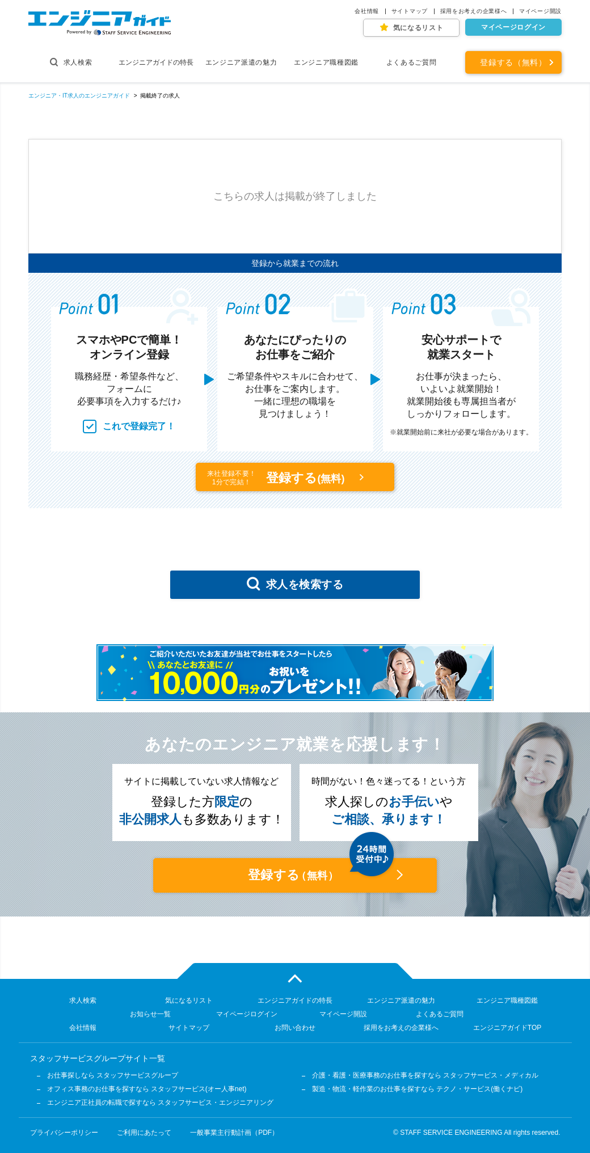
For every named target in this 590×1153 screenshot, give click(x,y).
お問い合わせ (295, 1028)
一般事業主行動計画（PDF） (234, 1133)
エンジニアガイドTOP (507, 1028)
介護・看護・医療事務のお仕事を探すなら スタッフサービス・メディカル (425, 1075)
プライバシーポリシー (64, 1133)
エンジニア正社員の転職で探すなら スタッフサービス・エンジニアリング (160, 1102)
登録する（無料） (513, 62)
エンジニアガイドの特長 (156, 62)
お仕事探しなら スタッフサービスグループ (112, 1075)
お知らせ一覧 (150, 1014)
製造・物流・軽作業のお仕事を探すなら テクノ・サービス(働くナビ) (417, 1089)
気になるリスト (418, 28)
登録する (277, 478)
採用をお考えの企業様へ (473, 11)
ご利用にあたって (144, 1133)
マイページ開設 (540, 11)
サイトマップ (409, 11)
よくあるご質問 (411, 62)
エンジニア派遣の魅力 (241, 62)
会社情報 (367, 11)
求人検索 (71, 62)
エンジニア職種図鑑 (326, 62)
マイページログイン (513, 27)
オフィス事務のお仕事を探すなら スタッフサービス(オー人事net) (147, 1089)
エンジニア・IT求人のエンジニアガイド (79, 95)
